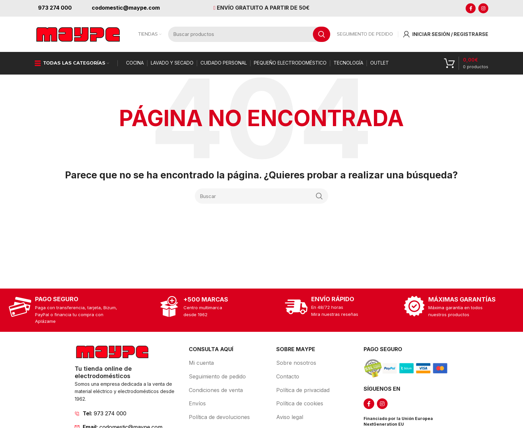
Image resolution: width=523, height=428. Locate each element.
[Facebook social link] (471, 8)
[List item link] (128, 419)
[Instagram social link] (483, 8)
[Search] (261, 201)
